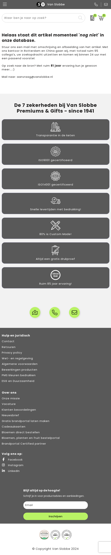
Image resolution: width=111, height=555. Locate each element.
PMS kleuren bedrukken (19, 375)
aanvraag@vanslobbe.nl (35, 77)
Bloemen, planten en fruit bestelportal (31, 438)
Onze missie (11, 398)
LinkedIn (11, 471)
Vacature (9, 404)
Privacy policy (12, 352)
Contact (8, 341)
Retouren (9, 347)
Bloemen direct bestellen (21, 432)
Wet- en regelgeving (17, 358)
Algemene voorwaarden (20, 364)
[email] (55, 505)
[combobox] (39, 18)
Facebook (12, 459)
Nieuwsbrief (10, 415)
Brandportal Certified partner (24, 443)
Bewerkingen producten (19, 369)
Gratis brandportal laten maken (25, 421)
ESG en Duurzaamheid (18, 381)
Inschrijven (55, 516)
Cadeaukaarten (13, 426)
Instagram (12, 465)
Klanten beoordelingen (19, 410)
